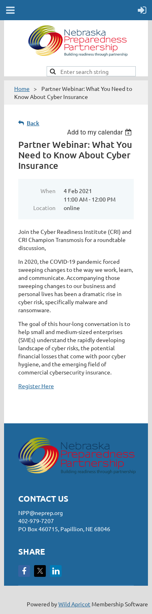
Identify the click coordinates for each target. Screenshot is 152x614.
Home (22, 88)
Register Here (36, 385)
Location (44, 207)
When (48, 190)
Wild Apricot (74, 604)
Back (33, 123)
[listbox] (100, 132)
